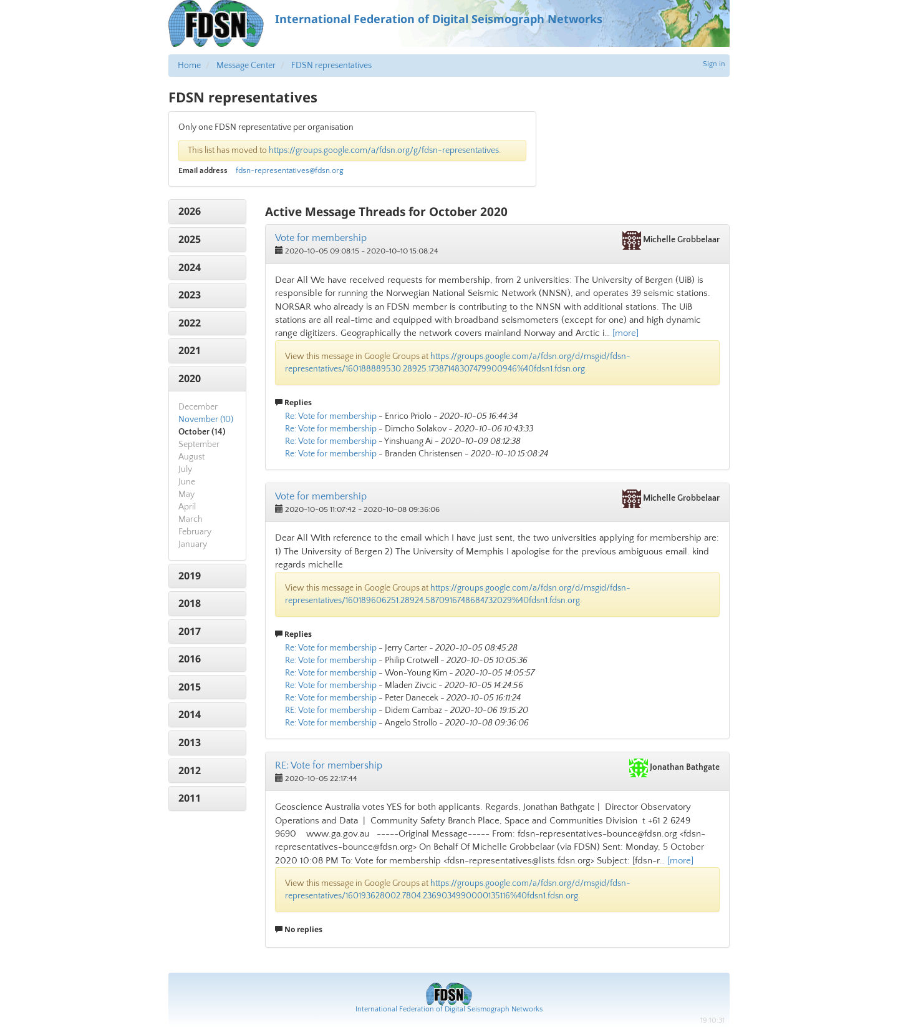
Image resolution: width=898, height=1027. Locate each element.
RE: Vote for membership (331, 710)
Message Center (246, 66)
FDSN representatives (331, 66)
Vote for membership (321, 237)
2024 (189, 267)
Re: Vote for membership (331, 416)
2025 (189, 239)
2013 (189, 742)
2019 (189, 575)
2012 (189, 770)
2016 (189, 659)
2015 (189, 687)
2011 (189, 798)
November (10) (205, 420)
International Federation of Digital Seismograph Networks (449, 1009)
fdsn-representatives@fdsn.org (290, 170)
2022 (189, 323)
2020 (189, 378)
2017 (189, 631)
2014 (189, 714)
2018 (189, 603)
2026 (189, 211)
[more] (625, 333)
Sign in (714, 64)
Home (189, 66)
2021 (189, 350)
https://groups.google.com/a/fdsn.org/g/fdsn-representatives (384, 150)
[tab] (207, 212)
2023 (189, 295)
